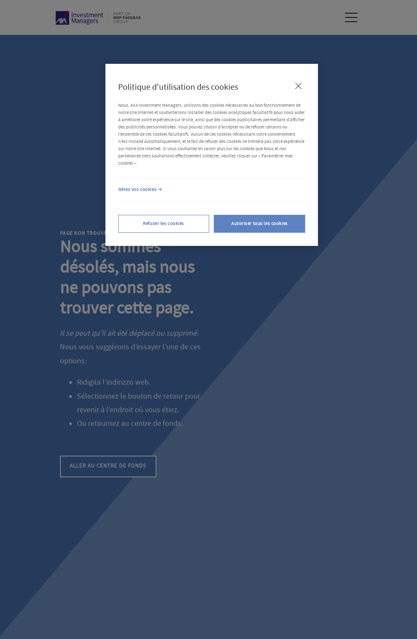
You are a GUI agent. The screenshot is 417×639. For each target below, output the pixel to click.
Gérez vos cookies (137, 189)
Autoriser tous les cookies (259, 223)
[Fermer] (298, 86)
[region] (211, 155)
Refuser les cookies (163, 223)
